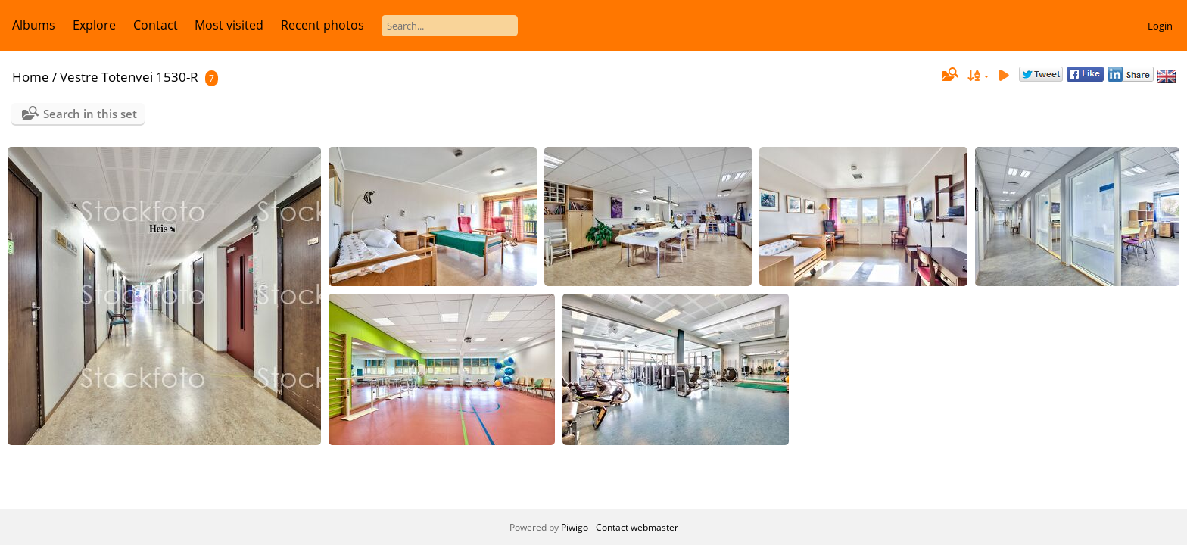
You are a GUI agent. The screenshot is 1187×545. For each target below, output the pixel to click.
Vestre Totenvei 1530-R (129, 77)
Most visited (229, 25)
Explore (94, 25)
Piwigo (574, 527)
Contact (155, 25)
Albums (33, 25)
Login (1160, 26)
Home (30, 77)
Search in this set (90, 113)
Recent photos (322, 25)
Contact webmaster (637, 527)
